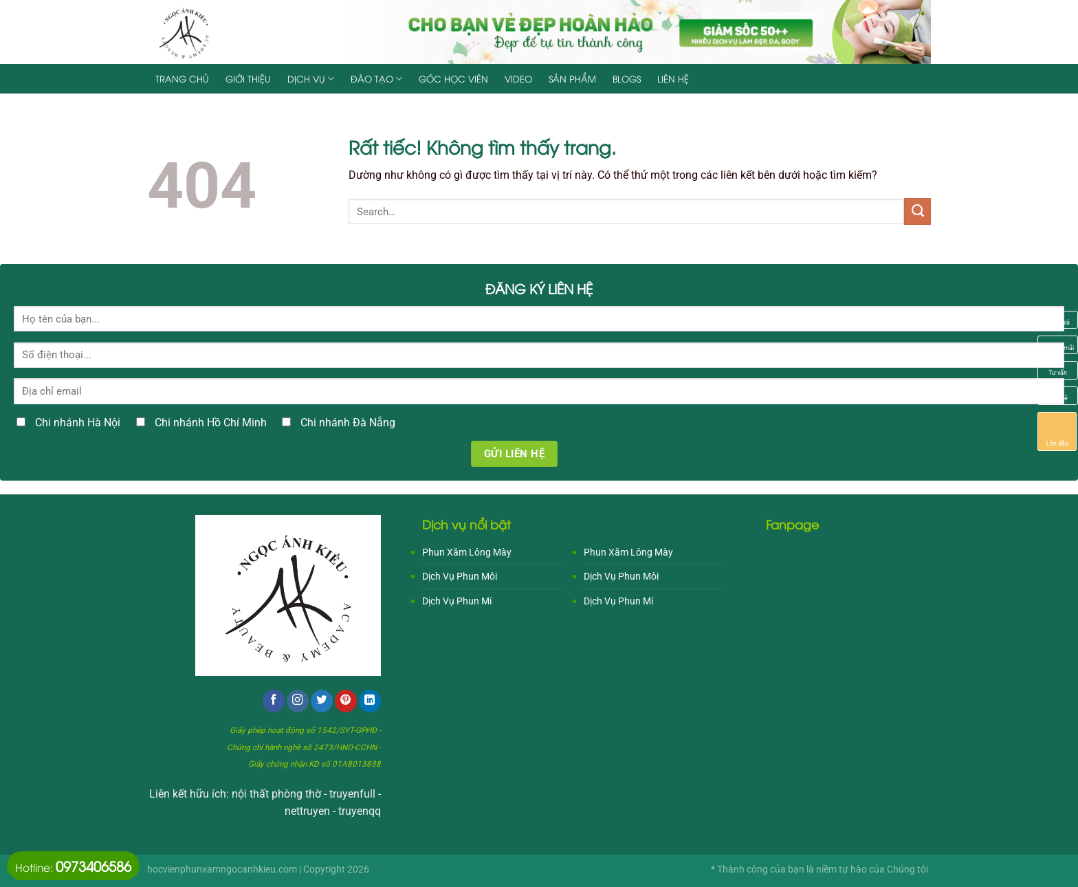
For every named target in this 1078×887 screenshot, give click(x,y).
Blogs (627, 78)
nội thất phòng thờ (276, 794)
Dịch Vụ (310, 78)
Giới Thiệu (248, 78)
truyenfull (352, 794)
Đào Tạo (376, 78)
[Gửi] (917, 211)
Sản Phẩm (572, 78)
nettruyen (307, 811)
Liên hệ (673, 78)
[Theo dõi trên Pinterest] (346, 701)
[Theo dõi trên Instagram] (298, 701)
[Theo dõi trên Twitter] (322, 701)
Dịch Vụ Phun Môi (459, 576)
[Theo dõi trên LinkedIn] (370, 701)
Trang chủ (182, 78)
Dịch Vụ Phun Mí (457, 600)
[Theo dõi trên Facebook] (274, 701)
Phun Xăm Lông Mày (467, 552)
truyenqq (359, 811)
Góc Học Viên (453, 78)
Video (518, 78)
